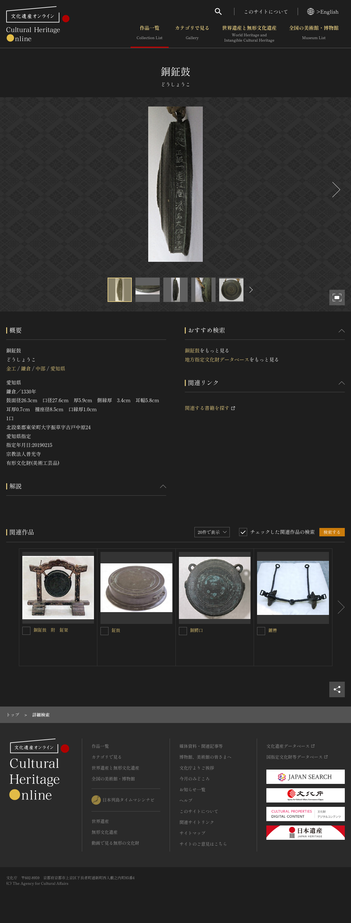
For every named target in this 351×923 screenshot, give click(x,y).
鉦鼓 (116, 630)
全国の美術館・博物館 (314, 34)
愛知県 (57, 368)
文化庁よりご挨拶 (196, 768)
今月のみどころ (194, 778)
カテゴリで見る (192, 34)
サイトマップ (192, 833)
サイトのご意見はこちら (203, 844)
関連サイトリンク (196, 822)
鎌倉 (26, 368)
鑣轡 (272, 630)
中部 (41, 368)
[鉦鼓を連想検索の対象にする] (104, 631)
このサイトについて (266, 11)
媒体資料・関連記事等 (201, 746)
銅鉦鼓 (192, 350)
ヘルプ (185, 800)
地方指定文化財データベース (217, 359)
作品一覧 (149, 34)
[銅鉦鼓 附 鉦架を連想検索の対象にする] (26, 631)
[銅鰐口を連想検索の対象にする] (183, 631)
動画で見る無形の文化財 (115, 843)
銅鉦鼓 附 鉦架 (50, 630)
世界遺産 (100, 821)
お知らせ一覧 (192, 789)
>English (323, 11)
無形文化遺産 (104, 832)
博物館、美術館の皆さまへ (205, 757)
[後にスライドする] (335, 190)
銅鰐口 (196, 630)
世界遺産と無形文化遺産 (249, 34)
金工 (11, 368)
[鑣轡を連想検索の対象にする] (261, 631)
